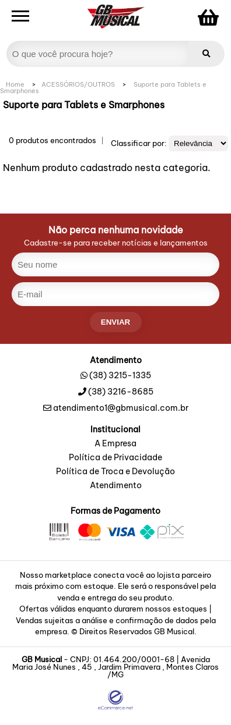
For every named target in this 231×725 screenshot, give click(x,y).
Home (15, 84)
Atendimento (116, 486)
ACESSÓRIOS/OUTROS (78, 84)
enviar (115, 322)
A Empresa (115, 444)
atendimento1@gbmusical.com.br (115, 408)
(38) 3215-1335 (120, 375)
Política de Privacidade (115, 458)
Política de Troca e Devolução (115, 472)
